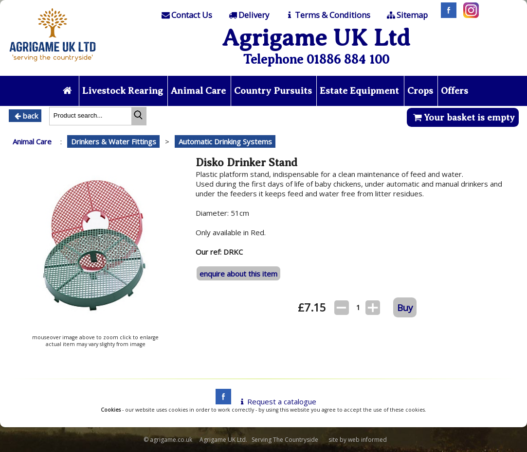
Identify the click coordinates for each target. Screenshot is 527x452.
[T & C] (327, 15)
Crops (420, 91)
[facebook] (221, 401)
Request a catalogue (276, 401)
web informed (367, 439)
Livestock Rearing (122, 91)
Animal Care (198, 91)
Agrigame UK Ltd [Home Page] (316, 37)
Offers (454, 91)
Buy (405, 307)
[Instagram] (468, 15)
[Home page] (52, 64)
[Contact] (186, 15)
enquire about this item (238, 273)
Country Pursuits (273, 91)
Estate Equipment (359, 91)
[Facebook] (446, 15)
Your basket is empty (462, 117)
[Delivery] (247, 15)
